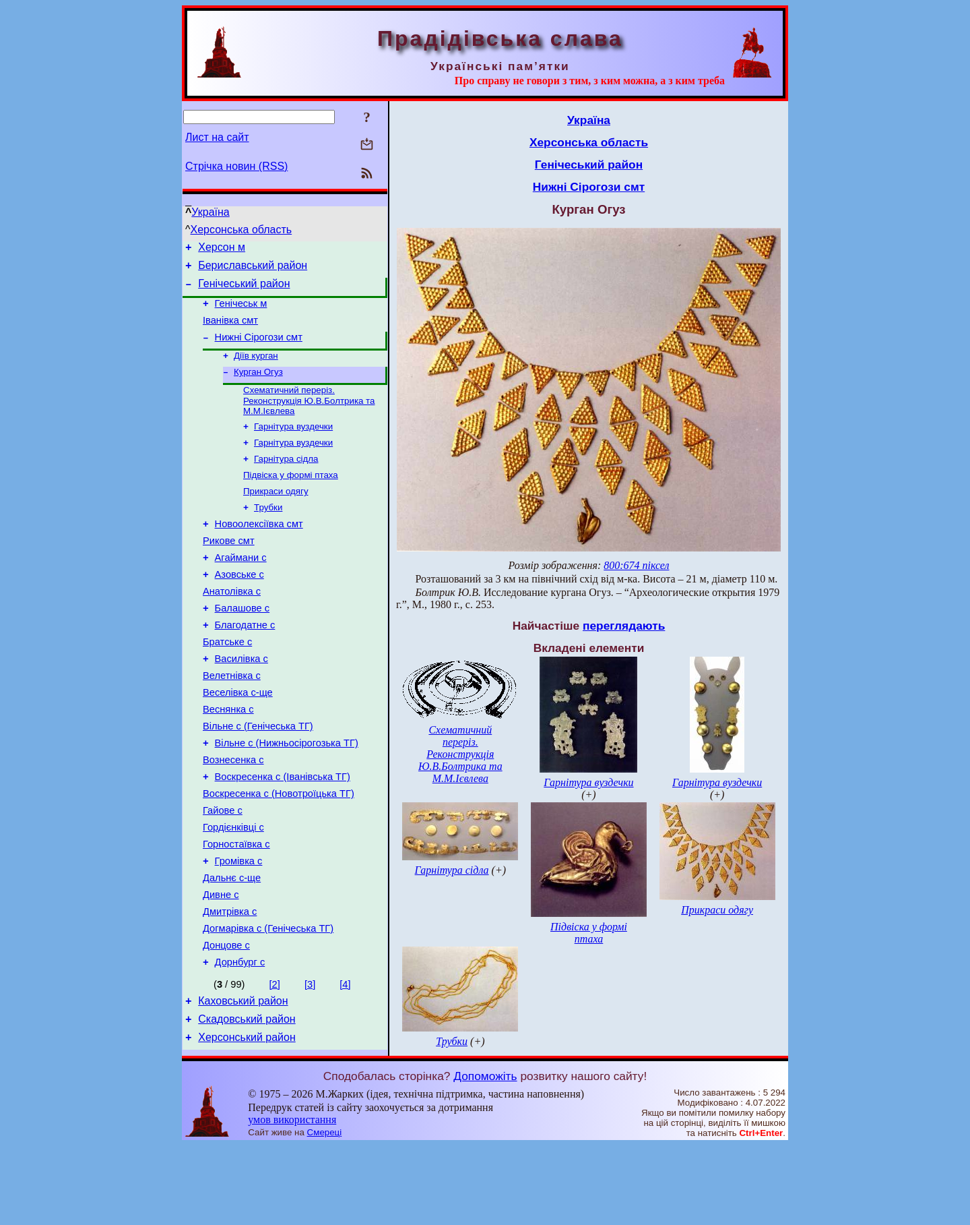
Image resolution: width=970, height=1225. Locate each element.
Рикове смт (229, 569)
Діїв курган (256, 369)
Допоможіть (485, 1155)
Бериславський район (252, 269)
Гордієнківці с (233, 890)
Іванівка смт (230, 330)
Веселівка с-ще (238, 739)
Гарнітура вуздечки (293, 444)
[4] (345, 1063)
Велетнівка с (232, 720)
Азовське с (239, 606)
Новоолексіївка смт (259, 550)
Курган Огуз (258, 387)
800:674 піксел (636, 565)
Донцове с (226, 1022)
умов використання (292, 1199)
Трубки (268, 532)
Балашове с (242, 644)
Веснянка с (228, 757)
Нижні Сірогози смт (258, 349)
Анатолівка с (232, 625)
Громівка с (239, 927)
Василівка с (241, 701)
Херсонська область (241, 229)
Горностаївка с (236, 908)
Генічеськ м (241, 311)
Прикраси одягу (276, 514)
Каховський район (243, 1081)
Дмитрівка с (230, 984)
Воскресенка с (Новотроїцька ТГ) (278, 852)
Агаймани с (241, 587)
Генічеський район (244, 289)
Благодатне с (245, 663)
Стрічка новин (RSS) (236, 166)
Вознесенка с (233, 814)
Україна (210, 212)
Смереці (324, 1212)
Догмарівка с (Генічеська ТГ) (268, 1003)
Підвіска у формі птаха (290, 496)
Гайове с (223, 871)
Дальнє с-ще (232, 946)
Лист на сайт (217, 137)
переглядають (624, 625)
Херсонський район (247, 1122)
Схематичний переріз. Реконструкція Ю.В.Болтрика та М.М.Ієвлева (309, 416)
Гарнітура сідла (286, 479)
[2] (274, 1063)
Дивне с (221, 965)
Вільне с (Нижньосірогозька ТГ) (286, 795)
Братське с (227, 682)
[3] (309, 1063)
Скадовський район (246, 1102)
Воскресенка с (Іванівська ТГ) (282, 833)
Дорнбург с (240, 1041)
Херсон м (221, 249)
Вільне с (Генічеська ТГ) (258, 776)
